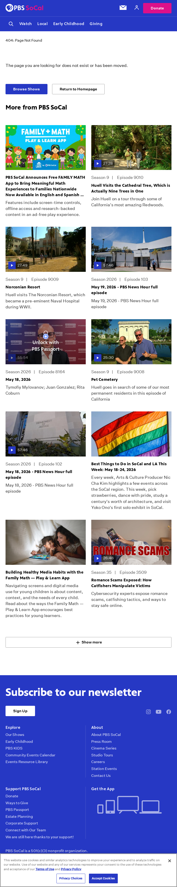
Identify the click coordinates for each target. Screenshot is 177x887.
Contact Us (101, 776)
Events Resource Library (27, 763)
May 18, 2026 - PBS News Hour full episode (39, 475)
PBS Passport (17, 811)
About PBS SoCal (106, 736)
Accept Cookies (103, 878)
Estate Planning (19, 817)
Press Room (101, 742)
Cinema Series (103, 749)
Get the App (102, 789)
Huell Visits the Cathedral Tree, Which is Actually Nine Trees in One (130, 189)
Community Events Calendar (30, 756)
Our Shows (15, 736)
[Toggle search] (11, 24)
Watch (25, 24)
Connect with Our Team (26, 831)
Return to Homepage (78, 90)
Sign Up (20, 711)
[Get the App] (129, 806)
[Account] (136, 8)
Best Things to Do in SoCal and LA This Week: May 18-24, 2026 (129, 467)
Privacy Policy (71, 869)
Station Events (104, 770)
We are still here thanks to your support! (40, 838)
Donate (157, 8)
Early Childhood (68, 24)
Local (42, 24)
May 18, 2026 (18, 380)
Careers (98, 763)
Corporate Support (22, 824)
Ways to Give (17, 804)
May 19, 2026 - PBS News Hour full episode (124, 290)
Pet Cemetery (104, 380)
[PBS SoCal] (24, 8)
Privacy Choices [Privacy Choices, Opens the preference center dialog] (71, 878)
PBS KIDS (14, 749)
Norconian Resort (23, 287)
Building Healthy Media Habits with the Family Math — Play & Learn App (44, 575)
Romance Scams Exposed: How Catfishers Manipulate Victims (121, 583)
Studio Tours (102, 756)
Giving (96, 24)
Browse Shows (26, 90)
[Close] (170, 861)
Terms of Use (44, 869)
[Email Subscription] (123, 8)
